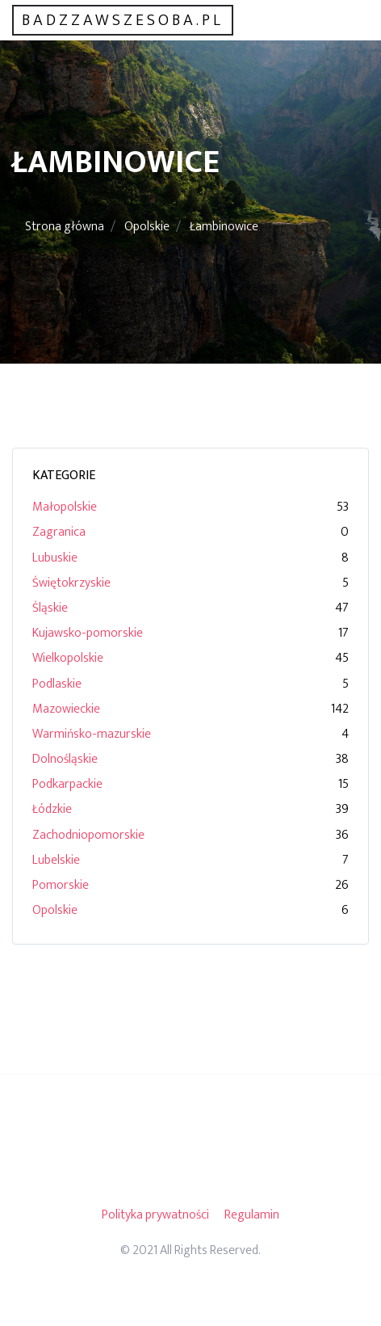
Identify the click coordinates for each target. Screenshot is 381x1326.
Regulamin (251, 1215)
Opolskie (147, 227)
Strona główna (64, 227)
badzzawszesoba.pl (123, 20)
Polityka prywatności (155, 1215)
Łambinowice (224, 227)
